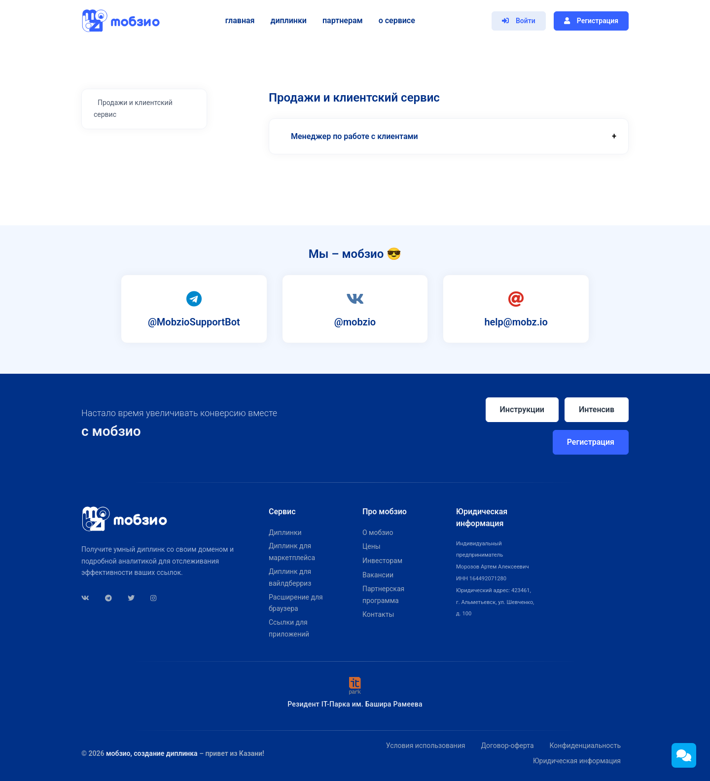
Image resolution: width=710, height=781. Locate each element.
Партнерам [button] (340, 20)
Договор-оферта (507, 745)
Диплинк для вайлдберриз (290, 577)
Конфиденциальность (585, 745)
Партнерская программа (383, 594)
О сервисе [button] (394, 20)
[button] (448, 136)
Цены (371, 546)
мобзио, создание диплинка (152, 753)
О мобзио (377, 532)
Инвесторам (382, 561)
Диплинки (286, 20)
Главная (237, 20)
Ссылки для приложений (289, 628)
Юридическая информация (577, 761)
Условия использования (425, 745)
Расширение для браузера (296, 603)
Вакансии (377, 575)
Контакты (378, 614)
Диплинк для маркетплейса (292, 552)
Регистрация (590, 442)
